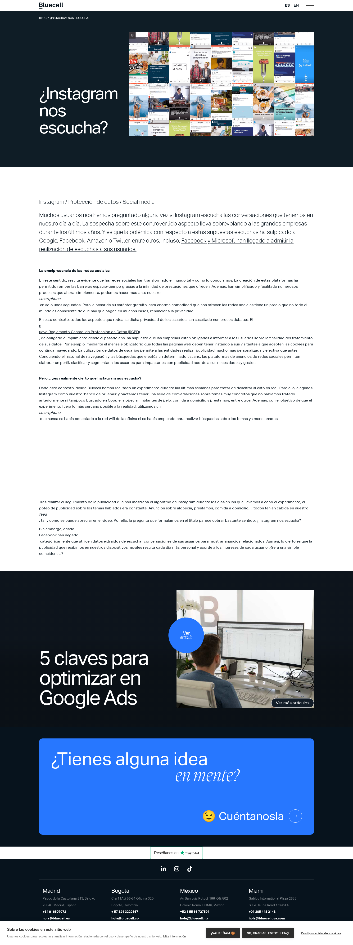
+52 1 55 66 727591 (194, 912)
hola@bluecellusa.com (267, 918)
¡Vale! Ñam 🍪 (223, 933)
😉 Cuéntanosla (252, 816)
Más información (174, 936)
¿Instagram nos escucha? (69, 18)
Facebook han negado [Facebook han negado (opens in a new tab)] (58, 535)
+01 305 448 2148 (262, 912)
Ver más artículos (292, 702)
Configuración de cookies (321, 933)
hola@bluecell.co (125, 918)
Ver (186, 635)
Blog (43, 18)
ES (287, 5)
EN (296, 5)
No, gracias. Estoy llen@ (268, 933)
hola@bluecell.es (56, 918)
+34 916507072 (54, 912)
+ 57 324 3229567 (124, 912)
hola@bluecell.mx (194, 918)
